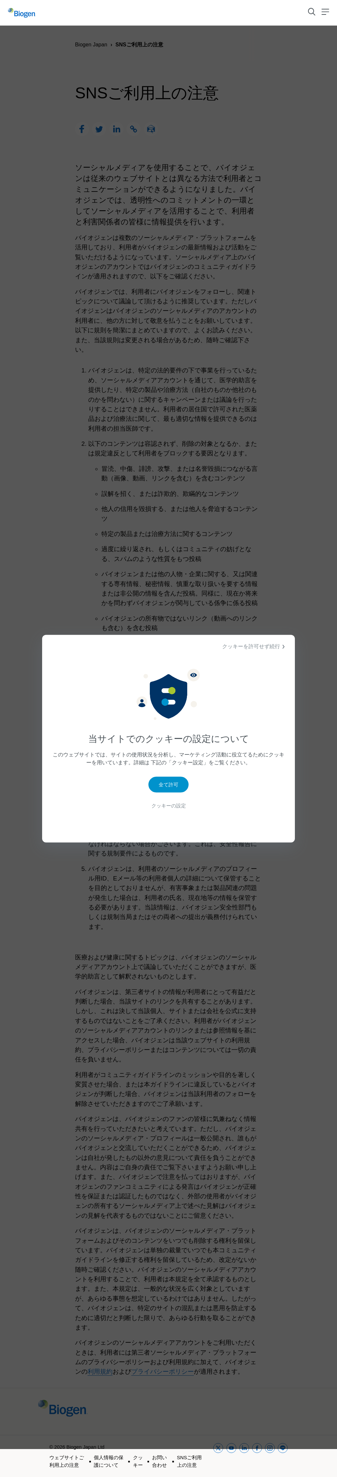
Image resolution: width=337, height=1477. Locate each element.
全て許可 (168, 785)
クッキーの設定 (168, 806)
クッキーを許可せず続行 (254, 646)
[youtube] (231, 1456)
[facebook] (257, 1456)
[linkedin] (244, 1456)
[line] (283, 1456)
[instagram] (270, 1456)
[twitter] (218, 1456)
